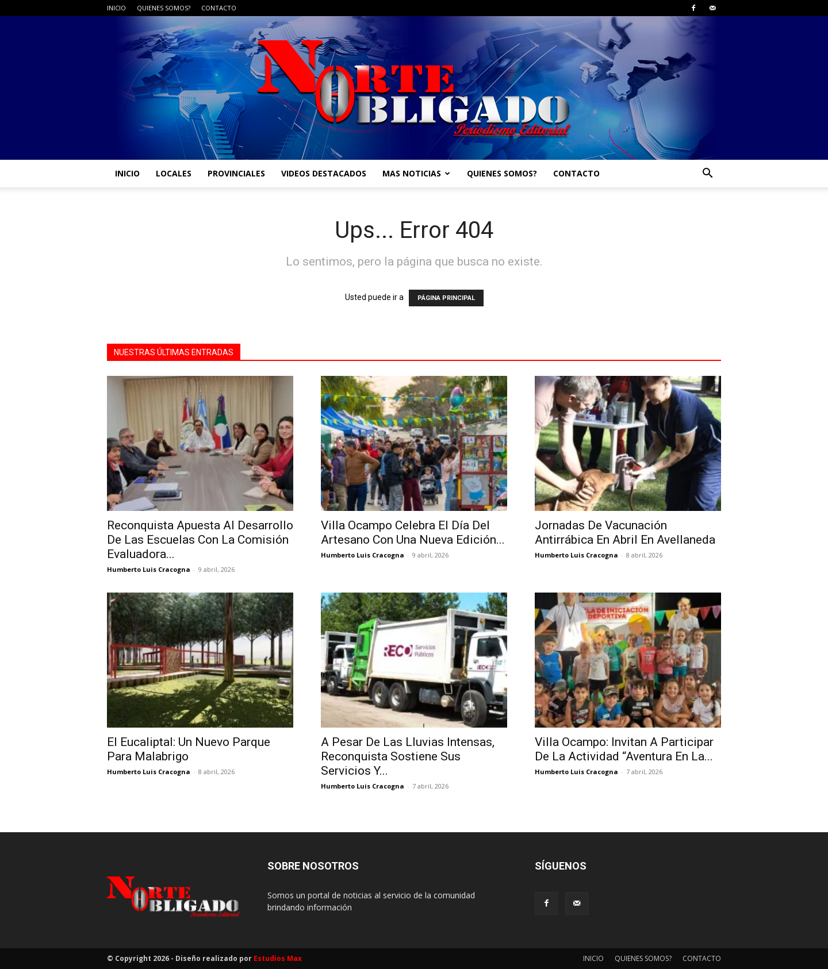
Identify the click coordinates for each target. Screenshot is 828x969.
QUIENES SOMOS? (163, 7)
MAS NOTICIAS (416, 173)
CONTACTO (218, 7)
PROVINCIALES (236, 173)
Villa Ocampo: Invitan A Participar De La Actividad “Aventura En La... (624, 749)
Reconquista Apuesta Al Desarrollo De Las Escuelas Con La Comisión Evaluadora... (200, 539)
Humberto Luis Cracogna (148, 569)
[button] (707, 174)
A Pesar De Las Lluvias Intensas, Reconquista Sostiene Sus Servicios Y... (407, 756)
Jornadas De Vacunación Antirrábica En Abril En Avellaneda (625, 532)
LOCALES (173, 173)
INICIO (116, 7)
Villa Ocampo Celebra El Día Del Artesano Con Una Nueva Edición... (413, 532)
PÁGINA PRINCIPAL (446, 298)
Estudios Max (278, 958)
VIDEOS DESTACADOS (323, 173)
